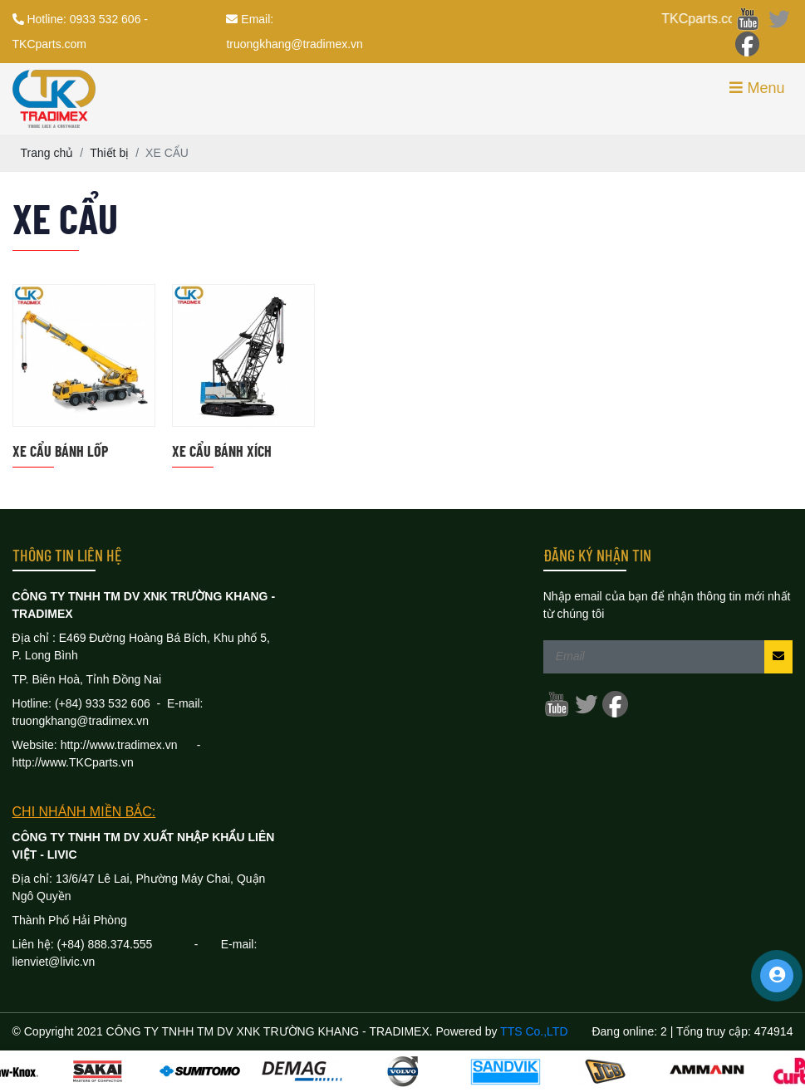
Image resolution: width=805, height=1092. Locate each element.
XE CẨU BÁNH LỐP (60, 451)
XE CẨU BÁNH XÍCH (222, 451)
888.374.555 (140, 944)
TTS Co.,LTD (533, 1031)
